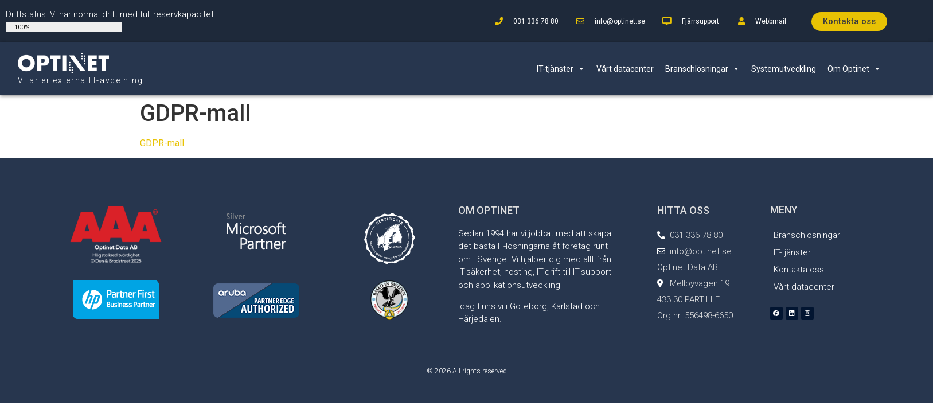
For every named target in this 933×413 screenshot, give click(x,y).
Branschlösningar (702, 68)
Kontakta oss (799, 269)
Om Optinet (854, 68)
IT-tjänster (561, 68)
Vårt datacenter (625, 68)
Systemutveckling (783, 68)
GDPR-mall (162, 143)
